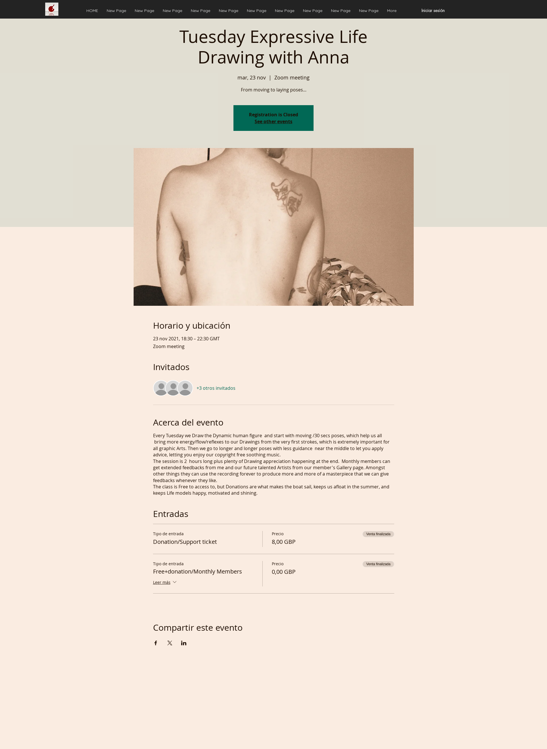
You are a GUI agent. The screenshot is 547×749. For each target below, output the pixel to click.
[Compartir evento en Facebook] (155, 643)
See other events (273, 121)
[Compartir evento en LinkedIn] (184, 643)
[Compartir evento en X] (170, 643)
